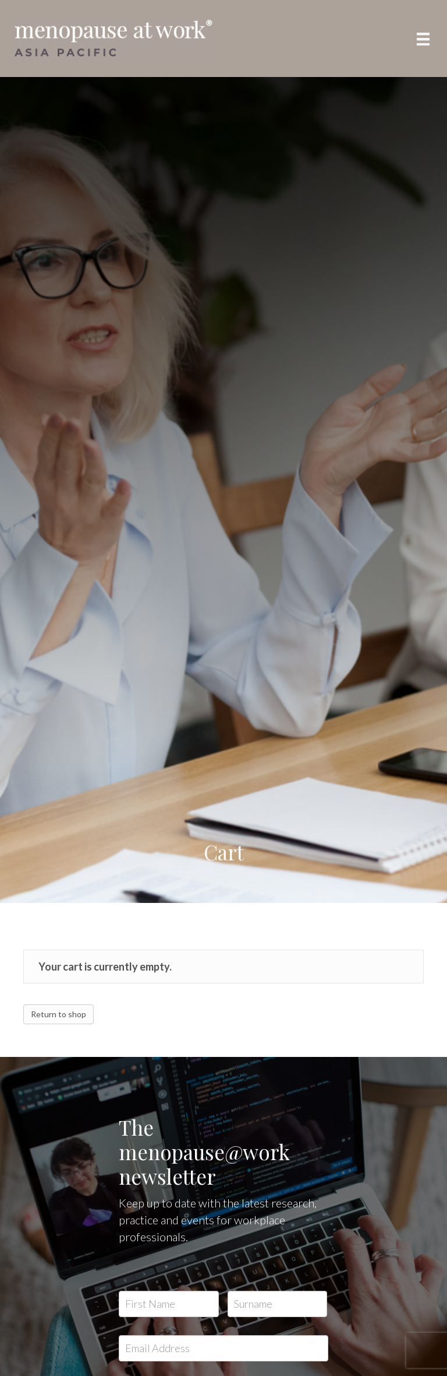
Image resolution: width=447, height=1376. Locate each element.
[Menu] (423, 39)
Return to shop (58, 1014)
